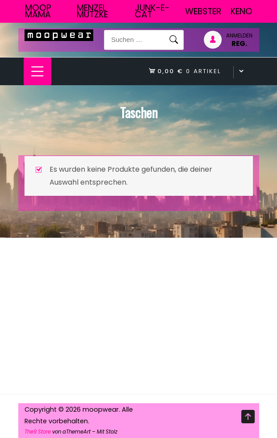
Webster (203, 11)
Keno (241, 11)
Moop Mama (38, 11)
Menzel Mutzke (92, 11)
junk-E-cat (152, 11)
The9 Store (38, 431)
